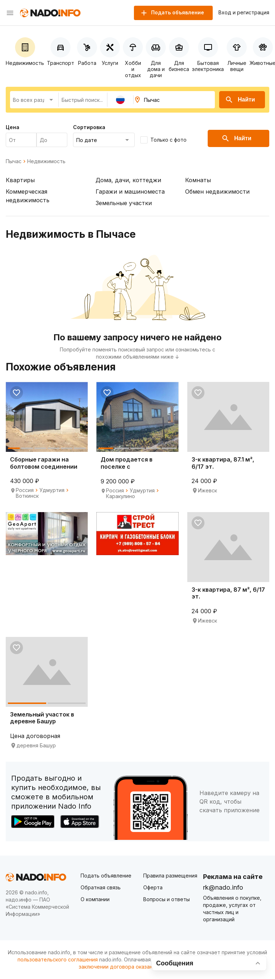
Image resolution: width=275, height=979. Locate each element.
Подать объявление (106, 875)
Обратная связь (101, 887)
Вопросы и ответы (166, 899)
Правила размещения (170, 875)
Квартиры (20, 180)
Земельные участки (124, 203)
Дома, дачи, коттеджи (128, 180)
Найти (240, 99)
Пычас (13, 161)
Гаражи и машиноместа (130, 191)
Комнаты (198, 180)
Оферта (153, 887)
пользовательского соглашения (58, 959)
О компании (95, 899)
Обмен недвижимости (217, 191)
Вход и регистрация (243, 12)
